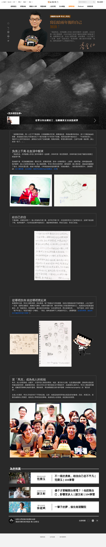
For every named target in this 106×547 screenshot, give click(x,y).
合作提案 (52, 539)
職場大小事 (32, 6)
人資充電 (51, 6)
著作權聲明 (63, 539)
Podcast (80, 6)
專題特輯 (42, 6)
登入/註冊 (100, 2)
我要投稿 (42, 539)
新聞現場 (70, 6)
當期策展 (89, 6)
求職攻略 (22, 6)
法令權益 (61, 6)
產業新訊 (12, 6)
